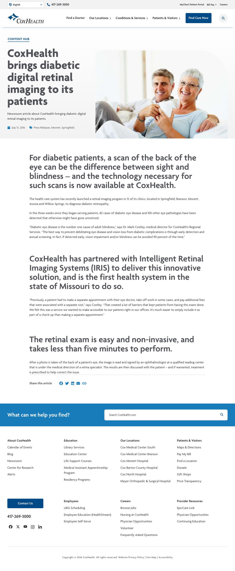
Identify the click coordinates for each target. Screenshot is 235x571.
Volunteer (126, 528)
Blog (10, 454)
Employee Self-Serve (77, 521)
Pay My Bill (184, 454)
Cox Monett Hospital (134, 461)
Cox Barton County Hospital (139, 468)
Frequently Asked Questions (139, 535)
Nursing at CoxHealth (134, 515)
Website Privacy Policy (131, 557)
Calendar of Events (19, 447)
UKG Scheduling (74, 508)
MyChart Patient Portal (192, 4)
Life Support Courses (78, 461)
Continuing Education (191, 521)
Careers (224, 4)
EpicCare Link (185, 508)
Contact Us (25, 503)
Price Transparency (189, 481)
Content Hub (18, 39)
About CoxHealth (19, 440)
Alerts (11, 474)
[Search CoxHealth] (223, 18)
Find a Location (187, 461)
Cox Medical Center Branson (139, 454)
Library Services (74, 447)
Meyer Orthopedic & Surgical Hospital (145, 481)
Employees (71, 501)
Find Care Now (198, 18)
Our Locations (100, 18)
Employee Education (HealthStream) (87, 515)
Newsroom (14, 461)
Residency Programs (77, 480)
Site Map (151, 557)
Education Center (75, 454)
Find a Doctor (75, 18)
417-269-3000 (60, 4)
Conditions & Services (132, 18)
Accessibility (165, 557)
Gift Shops (184, 474)
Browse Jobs (128, 508)
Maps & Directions (189, 447)
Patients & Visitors (166, 18)
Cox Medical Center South (137, 447)
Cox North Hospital (133, 474)
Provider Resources (190, 501)
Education (70, 440)
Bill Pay (212, 4)
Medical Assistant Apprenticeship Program (86, 470)
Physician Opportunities (136, 521)
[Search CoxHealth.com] (166, 414)
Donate (182, 468)
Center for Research (20, 468)
